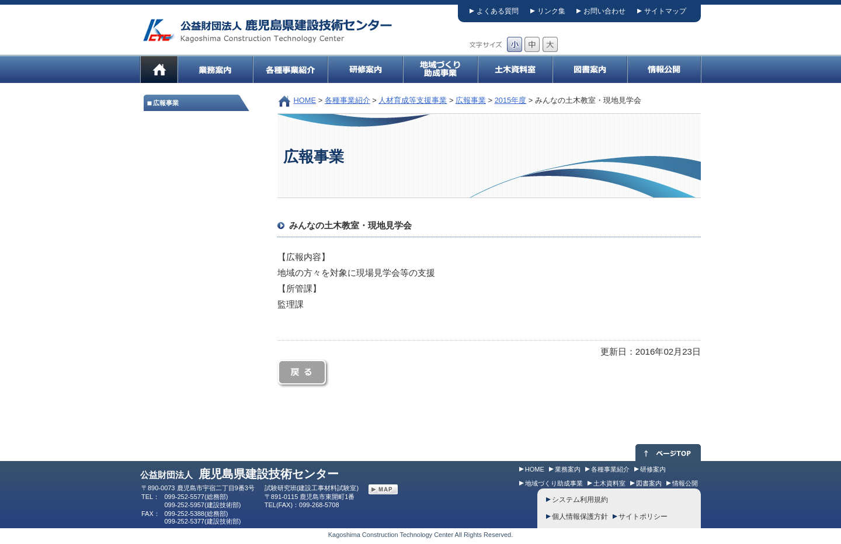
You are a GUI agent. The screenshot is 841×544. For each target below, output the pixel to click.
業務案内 (568, 469)
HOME (305, 100)
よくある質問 (498, 11)
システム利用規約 (580, 500)
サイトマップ (665, 11)
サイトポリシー (643, 516)
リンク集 (551, 11)
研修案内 (653, 469)
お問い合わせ (604, 11)
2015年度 (511, 100)
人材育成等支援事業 (412, 100)
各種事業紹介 (347, 100)
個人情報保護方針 (580, 516)
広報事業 (471, 100)
